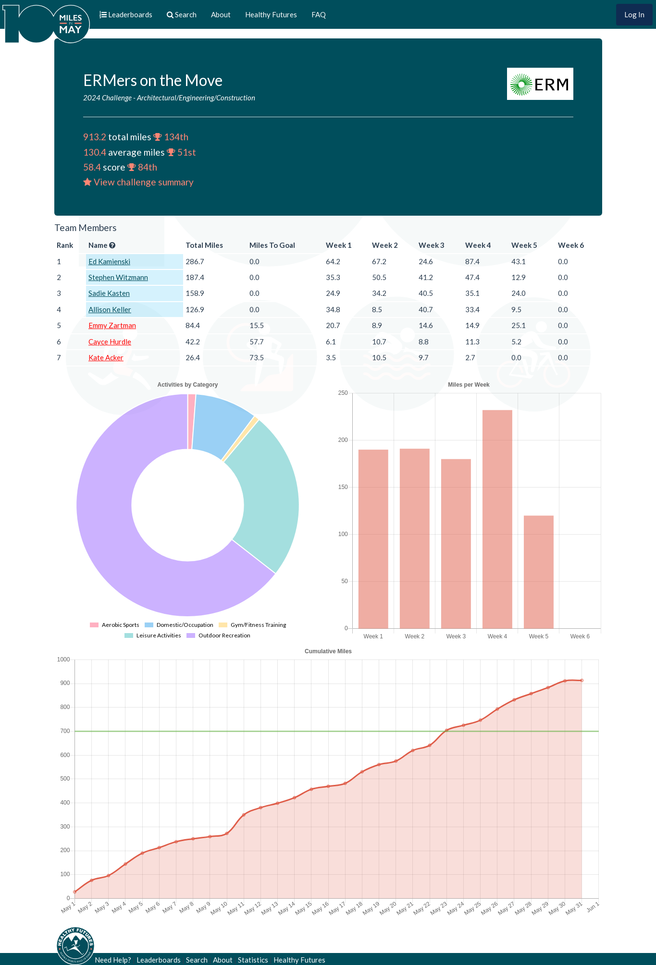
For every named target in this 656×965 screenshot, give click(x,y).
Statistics (253, 959)
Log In (634, 14)
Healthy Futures (271, 14)
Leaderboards (158, 959)
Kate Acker (106, 357)
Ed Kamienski (109, 261)
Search (197, 959)
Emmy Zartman (112, 325)
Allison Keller (109, 309)
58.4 (92, 166)
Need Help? (113, 959)
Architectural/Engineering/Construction (196, 97)
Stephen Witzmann (118, 277)
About (221, 14)
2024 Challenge (107, 97)
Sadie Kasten (109, 293)
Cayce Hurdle (109, 341)
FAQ (318, 14)
